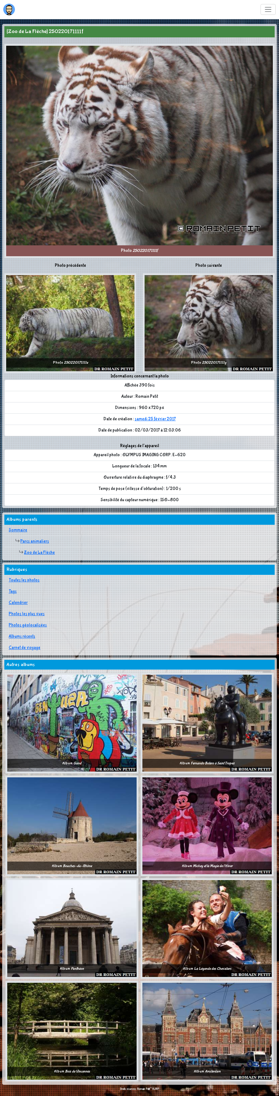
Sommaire (18, 530)
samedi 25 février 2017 (155, 419)
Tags (13, 591)
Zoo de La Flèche (39, 552)
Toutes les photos (24, 580)
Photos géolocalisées (28, 625)
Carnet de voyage (24, 647)
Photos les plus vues (27, 614)
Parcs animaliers (34, 541)
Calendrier (18, 602)
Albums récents (22, 636)
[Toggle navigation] (268, 9)
